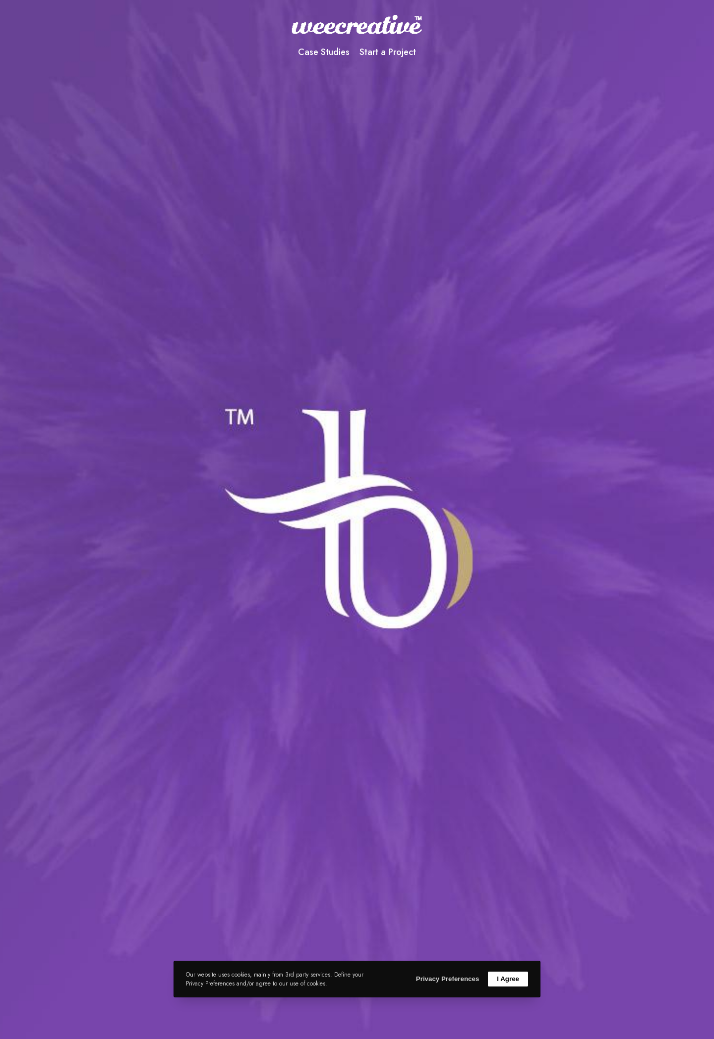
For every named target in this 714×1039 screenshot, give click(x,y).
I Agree (508, 979)
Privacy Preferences (447, 979)
